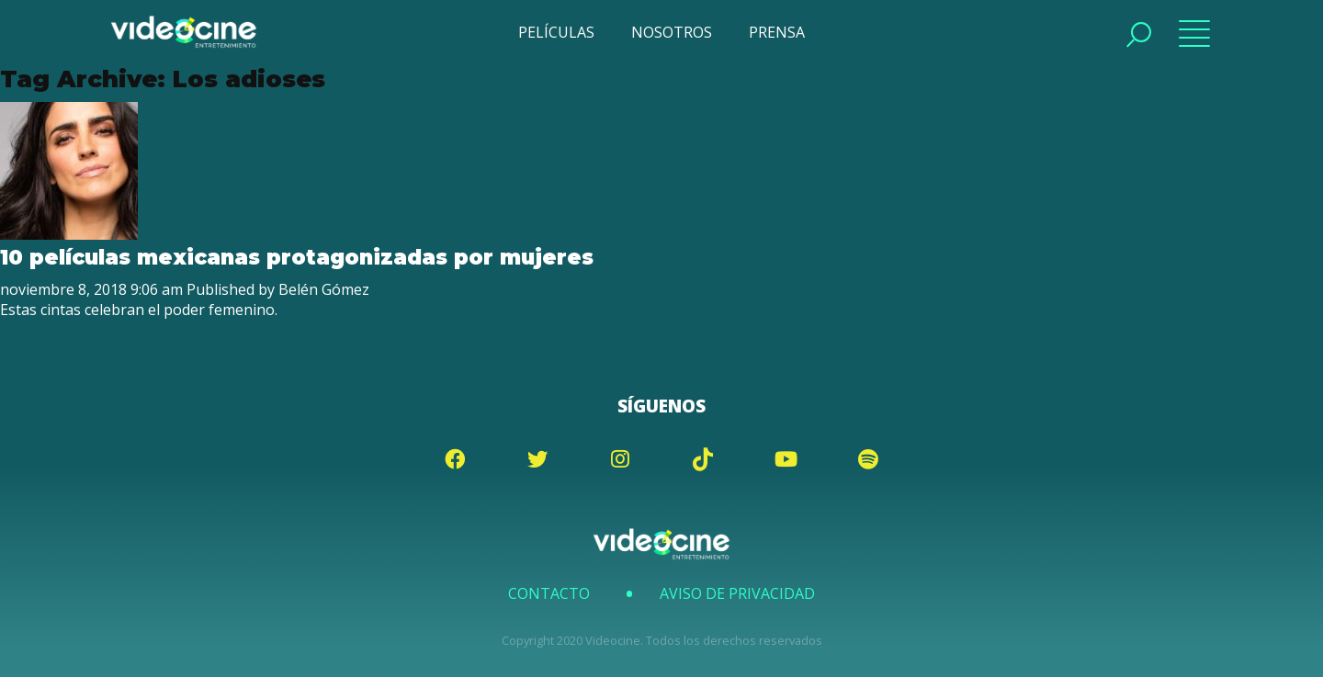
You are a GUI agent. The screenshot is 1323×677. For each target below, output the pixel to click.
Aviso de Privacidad (737, 593)
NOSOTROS (671, 32)
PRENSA (777, 32)
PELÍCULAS (556, 32)
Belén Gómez (323, 289)
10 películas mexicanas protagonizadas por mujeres (297, 257)
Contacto (549, 593)
